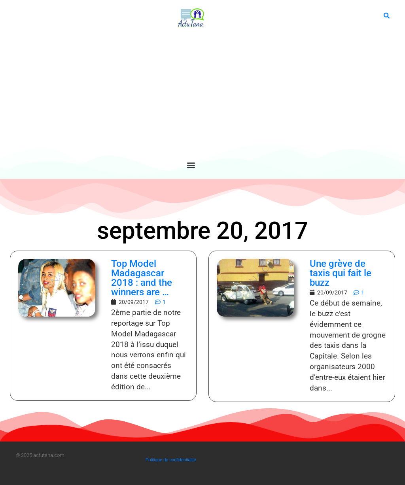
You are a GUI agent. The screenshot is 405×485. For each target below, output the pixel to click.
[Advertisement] (191, 95)
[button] (190, 164)
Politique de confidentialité (171, 459)
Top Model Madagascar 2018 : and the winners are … (141, 278)
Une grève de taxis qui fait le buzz (340, 273)
